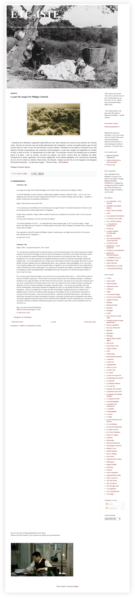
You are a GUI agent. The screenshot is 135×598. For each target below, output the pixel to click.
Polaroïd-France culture (114, 459)
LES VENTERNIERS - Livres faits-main (114, 239)
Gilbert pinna (111, 354)
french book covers (113, 346)
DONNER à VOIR (112, 260)
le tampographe (111, 411)
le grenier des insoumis (114, 389)
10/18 (108, 213)
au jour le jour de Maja (114, 297)
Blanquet (109, 302)
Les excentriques (112, 424)
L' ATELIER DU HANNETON (112, 225)
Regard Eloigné (111, 464)
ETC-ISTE (35, 14)
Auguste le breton (112, 300)
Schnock (109, 470)
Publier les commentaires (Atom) (30, 326)
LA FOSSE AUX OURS (114, 219)
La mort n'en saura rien (114, 375)
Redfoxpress (110, 462)
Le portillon (110, 409)
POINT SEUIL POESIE (114, 211)
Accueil (53, 322)
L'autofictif (110, 359)
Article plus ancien (90, 322)
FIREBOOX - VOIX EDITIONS (113, 247)
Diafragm (110, 336)
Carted (109, 313)
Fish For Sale (111, 165)
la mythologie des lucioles (115, 378)
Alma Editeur (63, 162)
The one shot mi (112, 483)
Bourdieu (109, 308)
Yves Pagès (110, 494)
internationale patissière (114, 356)
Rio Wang (110, 467)
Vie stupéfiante (111, 489)
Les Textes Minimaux (113, 432)
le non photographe (113, 401)
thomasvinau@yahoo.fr (112, 127)
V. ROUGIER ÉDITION (114, 268)
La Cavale (110, 373)
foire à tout (110, 343)
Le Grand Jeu (111, 386)
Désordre (109, 330)
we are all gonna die (113, 491)
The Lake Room (112, 480)
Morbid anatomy (112, 451)
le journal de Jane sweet (114, 391)
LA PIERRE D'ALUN (114, 258)
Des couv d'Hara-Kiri (113, 328)
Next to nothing (111, 454)
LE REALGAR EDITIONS (115, 250)
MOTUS (109, 236)
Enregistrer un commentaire (23, 317)
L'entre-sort (110, 362)
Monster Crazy (111, 448)
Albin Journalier (112, 283)
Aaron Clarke (111, 281)
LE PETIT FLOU (112, 243)
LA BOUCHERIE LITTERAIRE (112, 232)
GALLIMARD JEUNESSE (115, 216)
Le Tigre (109, 417)
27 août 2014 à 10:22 (23, 313)
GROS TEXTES (112, 263)
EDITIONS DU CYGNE (114, 266)
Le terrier (109, 414)
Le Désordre (110, 381)
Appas (109, 292)
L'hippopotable (111, 365)
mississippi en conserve (114, 446)
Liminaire (110, 437)
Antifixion (110, 289)
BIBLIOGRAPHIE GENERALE (113, 156)
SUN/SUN (110, 229)
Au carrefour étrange (113, 294)
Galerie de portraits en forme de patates (114, 161)
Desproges (110, 333)
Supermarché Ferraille (114, 475)
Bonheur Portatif (112, 305)
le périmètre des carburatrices (112, 405)
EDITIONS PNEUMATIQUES (113, 254)
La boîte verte (111, 370)
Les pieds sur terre (112, 429)
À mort (109, 278)
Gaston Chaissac (112, 348)
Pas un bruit (110, 456)
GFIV (108, 351)
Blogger (75, 586)
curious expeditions (113, 325)
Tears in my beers (112, 478)
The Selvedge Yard (113, 486)
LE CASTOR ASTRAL (114, 221)
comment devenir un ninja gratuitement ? (115, 321)
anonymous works (112, 286)
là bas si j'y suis (111, 367)
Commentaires (111, 508)
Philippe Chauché (18, 167)
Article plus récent (17, 322)
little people (110, 440)
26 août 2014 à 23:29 (23, 237)
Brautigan (110, 310)
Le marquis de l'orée (113, 399)
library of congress (112, 435)
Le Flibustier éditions (113, 383)
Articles (109, 504)
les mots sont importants (114, 427)
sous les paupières (112, 472)
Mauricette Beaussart (113, 443)
